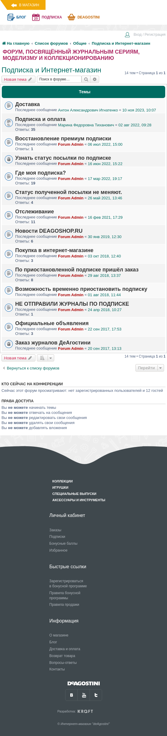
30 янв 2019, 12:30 (104, 237)
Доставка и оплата (64, 649)
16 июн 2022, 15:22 (105, 164)
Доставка (27, 104)
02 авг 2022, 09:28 (135, 125)
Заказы (55, 530)
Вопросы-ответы (63, 663)
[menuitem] (145, 35)
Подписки (57, 537)
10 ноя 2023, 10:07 (139, 110)
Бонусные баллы (63, 543)
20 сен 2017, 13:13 (104, 348)
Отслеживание (34, 212)
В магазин (29, 5)
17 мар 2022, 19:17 (105, 178)
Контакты (57, 669)
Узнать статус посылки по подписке (63, 158)
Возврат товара (62, 656)
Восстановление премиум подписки (63, 139)
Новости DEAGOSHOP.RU (48, 231)
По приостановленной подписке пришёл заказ (76, 270)
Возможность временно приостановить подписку (81, 289)
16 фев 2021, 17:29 (105, 217)
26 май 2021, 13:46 (105, 198)
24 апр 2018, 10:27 (104, 310)
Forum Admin (70, 144)
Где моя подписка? (40, 173)
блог (21, 17)
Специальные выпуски (74, 494)
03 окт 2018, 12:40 (104, 256)
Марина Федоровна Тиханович (86, 125)
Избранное (58, 550)
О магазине (58, 635)
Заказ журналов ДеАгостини (52, 343)
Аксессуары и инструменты (78, 500)
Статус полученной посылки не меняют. (68, 192)
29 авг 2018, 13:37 (104, 275)
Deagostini (88, 17)
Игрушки (60, 487)
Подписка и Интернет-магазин (51, 70)
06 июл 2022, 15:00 (105, 144)
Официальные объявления (52, 323)
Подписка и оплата (40, 119)
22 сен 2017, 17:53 (104, 329)
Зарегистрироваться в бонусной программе (68, 583)
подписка (52, 17)
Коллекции (62, 481)
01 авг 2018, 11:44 (104, 295)
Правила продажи (64, 605)
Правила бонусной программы (64, 595)
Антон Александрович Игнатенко (88, 110)
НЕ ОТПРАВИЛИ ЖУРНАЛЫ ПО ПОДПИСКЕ (72, 304)
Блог (53, 642)
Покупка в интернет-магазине (54, 250)
